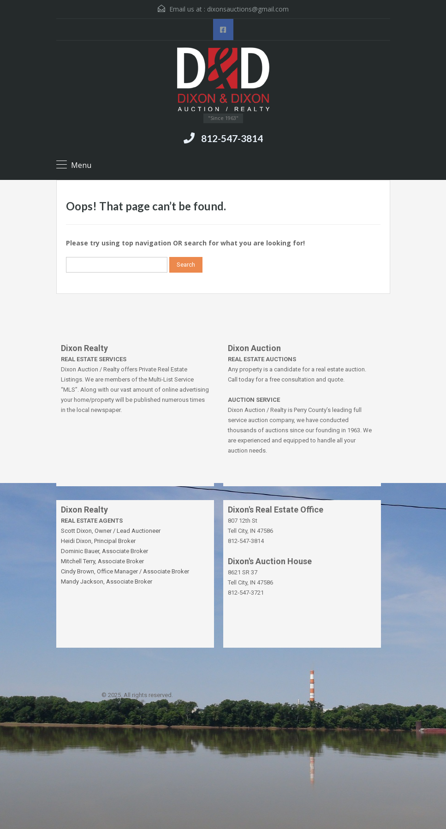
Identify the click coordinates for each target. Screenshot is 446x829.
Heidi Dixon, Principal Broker (98, 540)
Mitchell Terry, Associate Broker (102, 561)
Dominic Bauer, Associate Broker (104, 551)
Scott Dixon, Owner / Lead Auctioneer (111, 530)
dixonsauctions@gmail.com (248, 9)
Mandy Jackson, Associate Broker (106, 581)
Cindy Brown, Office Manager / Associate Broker (125, 571)
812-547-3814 (232, 138)
